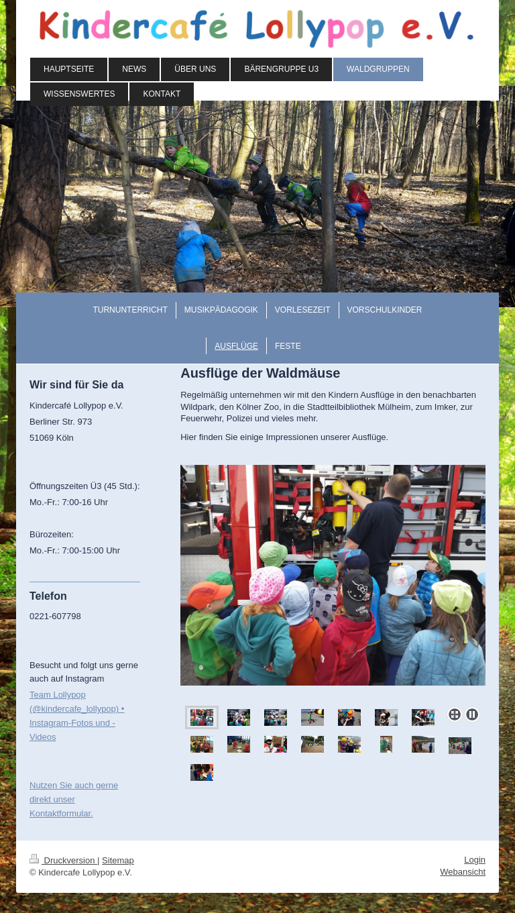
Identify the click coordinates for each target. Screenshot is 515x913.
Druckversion (63, 860)
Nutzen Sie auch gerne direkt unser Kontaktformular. (74, 799)
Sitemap (118, 860)
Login (474, 860)
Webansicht (462, 872)
